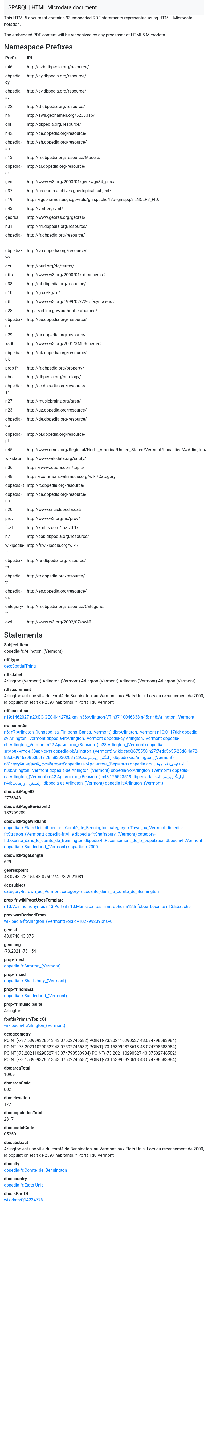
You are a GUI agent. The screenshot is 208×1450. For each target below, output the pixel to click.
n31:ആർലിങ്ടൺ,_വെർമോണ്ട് (34, 763)
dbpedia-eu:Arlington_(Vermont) (143, 757)
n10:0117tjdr (169, 732)
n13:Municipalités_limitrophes (96, 906)
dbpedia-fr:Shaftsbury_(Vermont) (106, 834)
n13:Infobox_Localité (145, 906)
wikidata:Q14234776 (23, 1199)
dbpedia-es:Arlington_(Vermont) (74, 783)
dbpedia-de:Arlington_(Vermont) (80, 770)
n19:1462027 (16, 717)
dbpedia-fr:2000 (83, 846)
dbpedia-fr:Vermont (184, 840)
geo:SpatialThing (20, 666)
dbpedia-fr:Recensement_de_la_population (124, 840)
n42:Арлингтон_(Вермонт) (75, 776)
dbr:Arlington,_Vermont (134, 732)
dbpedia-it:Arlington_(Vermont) (134, 783)
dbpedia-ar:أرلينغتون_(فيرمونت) (159, 763)
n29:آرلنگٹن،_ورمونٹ (93, 757)
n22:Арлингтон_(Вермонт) (73, 744)
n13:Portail (56, 906)
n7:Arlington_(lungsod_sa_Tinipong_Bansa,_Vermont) (61, 732)
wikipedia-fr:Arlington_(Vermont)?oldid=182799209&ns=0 (58, 921)
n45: (145, 717)
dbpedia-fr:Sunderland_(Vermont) (35, 846)
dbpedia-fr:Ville (59, 834)
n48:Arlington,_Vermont (172, 717)
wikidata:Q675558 (130, 751)
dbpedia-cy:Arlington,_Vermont (133, 738)
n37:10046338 (126, 717)
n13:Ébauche (178, 906)
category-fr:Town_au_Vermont (137, 827)
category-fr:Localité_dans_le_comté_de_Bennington (110, 891)
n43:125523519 (117, 776)
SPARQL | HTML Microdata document (52, 7)
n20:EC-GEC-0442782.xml (54, 717)
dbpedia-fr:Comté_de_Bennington (76, 827)
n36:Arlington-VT (95, 717)
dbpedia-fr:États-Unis (24, 827)
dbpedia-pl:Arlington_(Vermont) (82, 751)
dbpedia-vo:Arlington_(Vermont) (141, 770)
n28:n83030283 (58, 757)
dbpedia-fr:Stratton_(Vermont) (32, 966)
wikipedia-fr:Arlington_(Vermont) (34, 1025)
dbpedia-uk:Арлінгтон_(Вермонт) (97, 763)
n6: (7, 732)
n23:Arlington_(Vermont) (123, 744)
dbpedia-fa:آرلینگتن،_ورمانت (158, 776)
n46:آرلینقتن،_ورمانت (23, 783)
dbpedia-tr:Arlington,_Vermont (75, 738)
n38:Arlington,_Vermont (26, 770)
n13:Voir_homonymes (24, 906)
